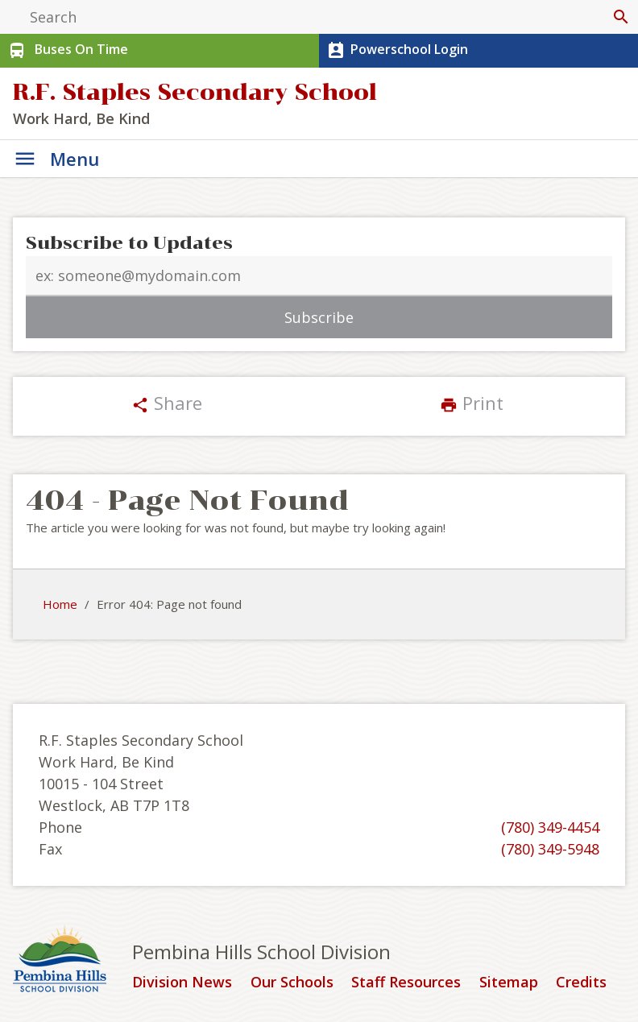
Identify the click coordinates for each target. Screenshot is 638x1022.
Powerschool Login (396, 51)
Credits (581, 982)
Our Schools (292, 982)
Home (60, 604)
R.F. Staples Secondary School (195, 92)
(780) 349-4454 (550, 827)
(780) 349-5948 (550, 849)
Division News (182, 982)
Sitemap (508, 982)
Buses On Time (66, 51)
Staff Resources (406, 982)
